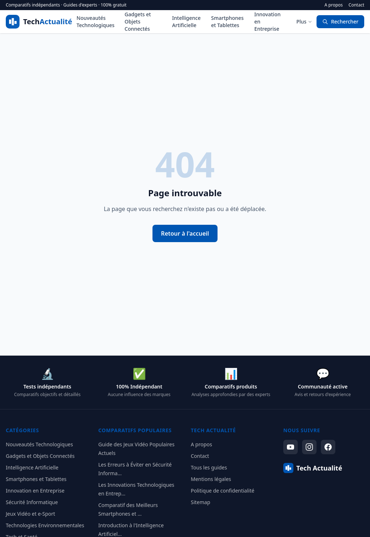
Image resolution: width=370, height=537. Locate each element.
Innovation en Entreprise (267, 21)
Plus (304, 21)
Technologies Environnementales (45, 525)
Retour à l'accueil (185, 233)
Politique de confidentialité (222, 490)
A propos (333, 5)
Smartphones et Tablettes (227, 21)
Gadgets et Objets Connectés (138, 21)
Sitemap (200, 502)
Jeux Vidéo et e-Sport (30, 513)
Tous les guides (209, 467)
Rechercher (340, 21)
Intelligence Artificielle (186, 21)
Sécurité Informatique (32, 502)
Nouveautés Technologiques (96, 21)
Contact (356, 5)
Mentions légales (211, 479)
